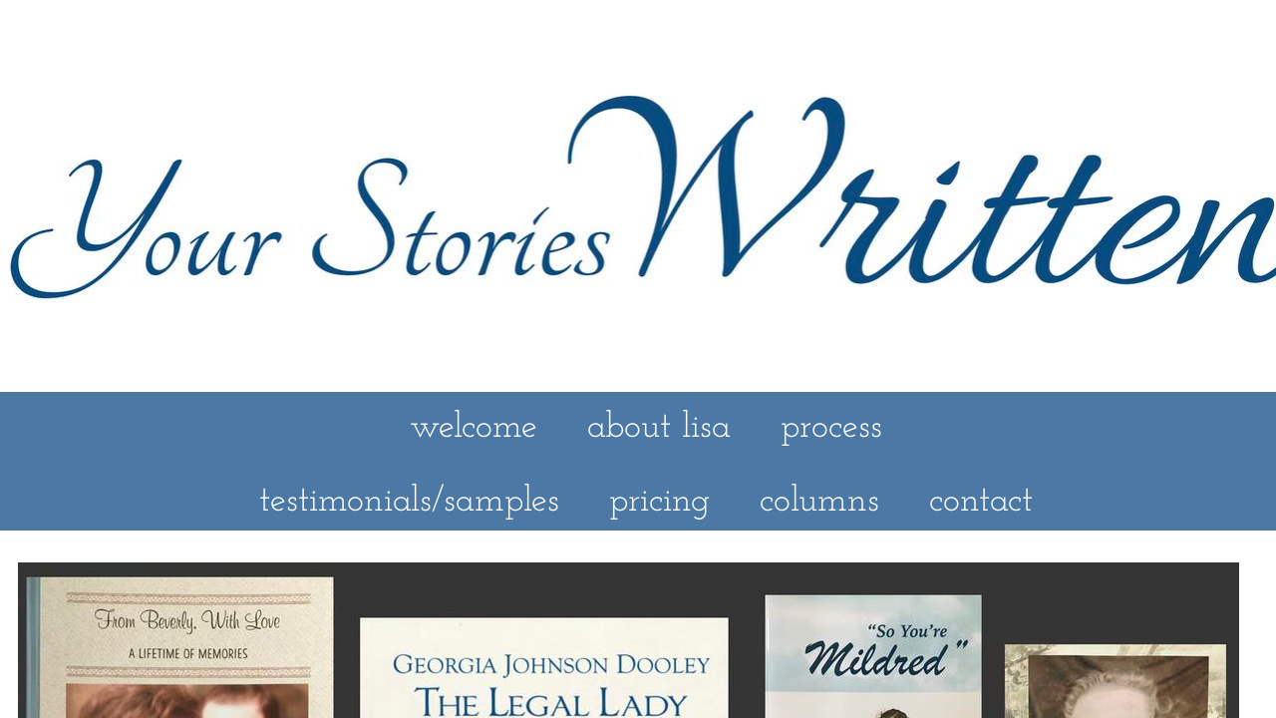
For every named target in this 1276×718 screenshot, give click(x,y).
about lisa (659, 428)
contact (981, 502)
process (831, 428)
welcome (473, 428)
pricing (659, 502)
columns (819, 502)
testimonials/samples (409, 502)
